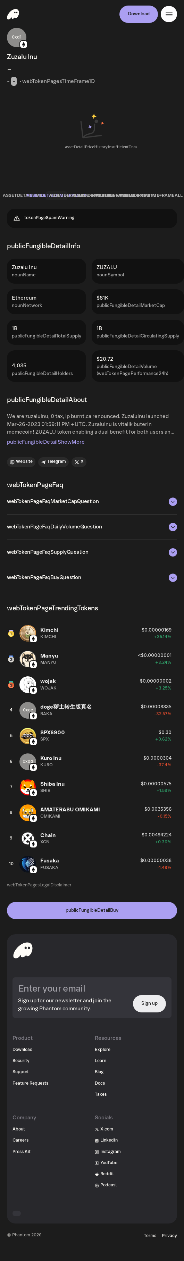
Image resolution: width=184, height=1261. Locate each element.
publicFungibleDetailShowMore (46, 442)
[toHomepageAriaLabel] (22, 950)
